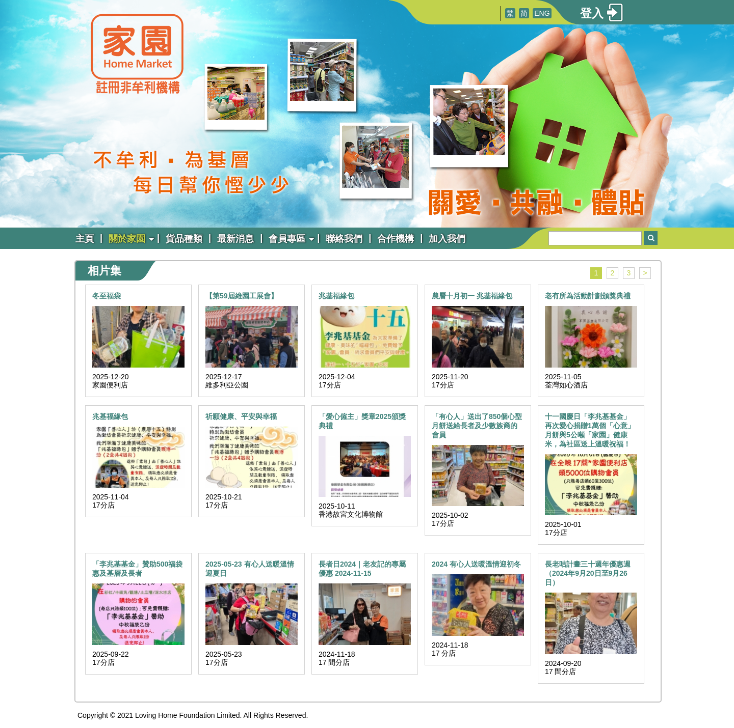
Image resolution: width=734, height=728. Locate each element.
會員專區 (287, 239)
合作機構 (395, 239)
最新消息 (235, 239)
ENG (541, 13)
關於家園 (127, 239)
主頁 (84, 239)
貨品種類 (184, 239)
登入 (592, 13)
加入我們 (447, 239)
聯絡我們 (344, 239)
